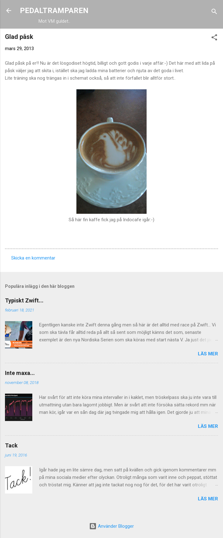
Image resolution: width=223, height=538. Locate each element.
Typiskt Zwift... (24, 300)
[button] (214, 38)
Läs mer (208, 354)
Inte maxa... (20, 373)
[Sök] (214, 12)
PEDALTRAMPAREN (54, 10)
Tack (11, 445)
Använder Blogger (111, 526)
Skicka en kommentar (33, 258)
